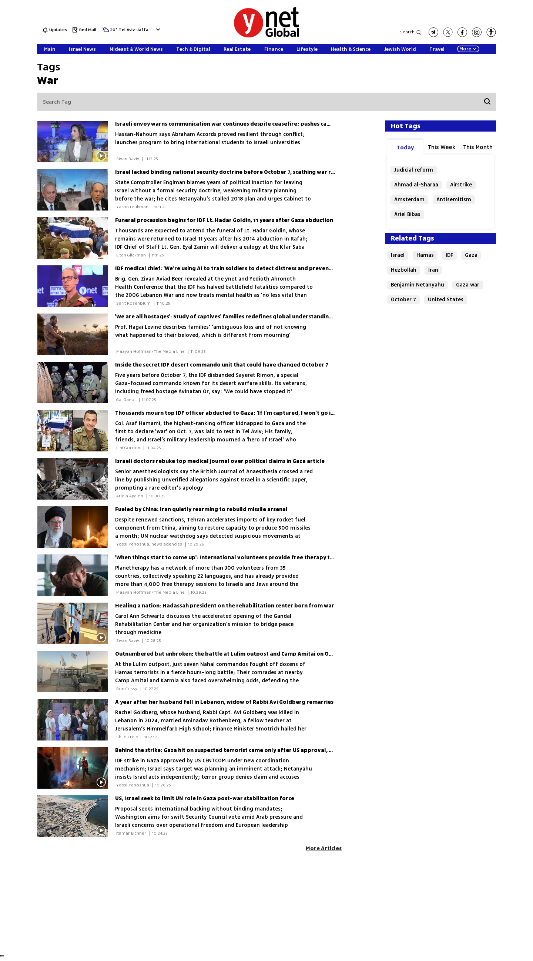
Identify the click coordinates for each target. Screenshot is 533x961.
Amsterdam (409, 199)
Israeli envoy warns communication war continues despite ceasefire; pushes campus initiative (241, 124)
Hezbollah (403, 270)
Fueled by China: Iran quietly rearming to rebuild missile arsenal (201, 509)
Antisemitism (453, 199)
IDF (449, 255)
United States (445, 300)
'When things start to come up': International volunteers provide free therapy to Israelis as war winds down (260, 557)
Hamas (425, 255)
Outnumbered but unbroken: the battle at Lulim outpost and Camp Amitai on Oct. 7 (227, 654)
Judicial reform (413, 170)
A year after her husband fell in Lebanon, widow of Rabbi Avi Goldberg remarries (224, 702)
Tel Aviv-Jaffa (133, 30)
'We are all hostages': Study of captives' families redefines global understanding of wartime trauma (250, 317)
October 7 (403, 300)
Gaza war (467, 285)
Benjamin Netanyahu (417, 285)
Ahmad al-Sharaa (416, 185)
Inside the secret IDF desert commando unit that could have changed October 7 (221, 365)
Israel (398, 255)
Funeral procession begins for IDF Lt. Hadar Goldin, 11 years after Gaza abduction (224, 220)
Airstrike (461, 185)
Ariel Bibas (407, 214)
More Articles (324, 848)
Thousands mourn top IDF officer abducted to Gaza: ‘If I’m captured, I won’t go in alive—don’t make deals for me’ (268, 413)
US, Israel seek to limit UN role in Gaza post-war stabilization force (204, 798)
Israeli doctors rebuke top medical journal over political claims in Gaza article (220, 461)
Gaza (471, 255)
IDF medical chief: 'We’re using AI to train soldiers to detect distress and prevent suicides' (235, 268)
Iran (433, 270)
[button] (491, 32)
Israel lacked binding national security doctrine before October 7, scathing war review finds (238, 172)
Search (407, 32)
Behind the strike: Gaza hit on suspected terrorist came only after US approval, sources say (237, 750)
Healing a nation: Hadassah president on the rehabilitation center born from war (224, 606)
